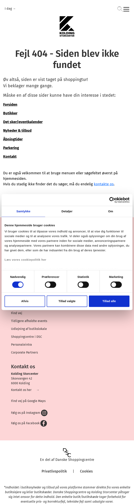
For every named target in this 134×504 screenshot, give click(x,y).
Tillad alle (109, 301)
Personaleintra (21, 344)
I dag (9, 8)
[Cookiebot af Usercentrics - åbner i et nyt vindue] (112, 200)
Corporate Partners (24, 352)
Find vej (16, 313)
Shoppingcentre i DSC (26, 337)
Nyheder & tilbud (17, 130)
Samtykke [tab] (23, 211)
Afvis (25, 301)
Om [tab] (110, 211)
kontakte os (104, 184)
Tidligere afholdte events (29, 321)
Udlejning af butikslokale (29, 329)
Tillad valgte (67, 301)
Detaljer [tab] (67, 211)
